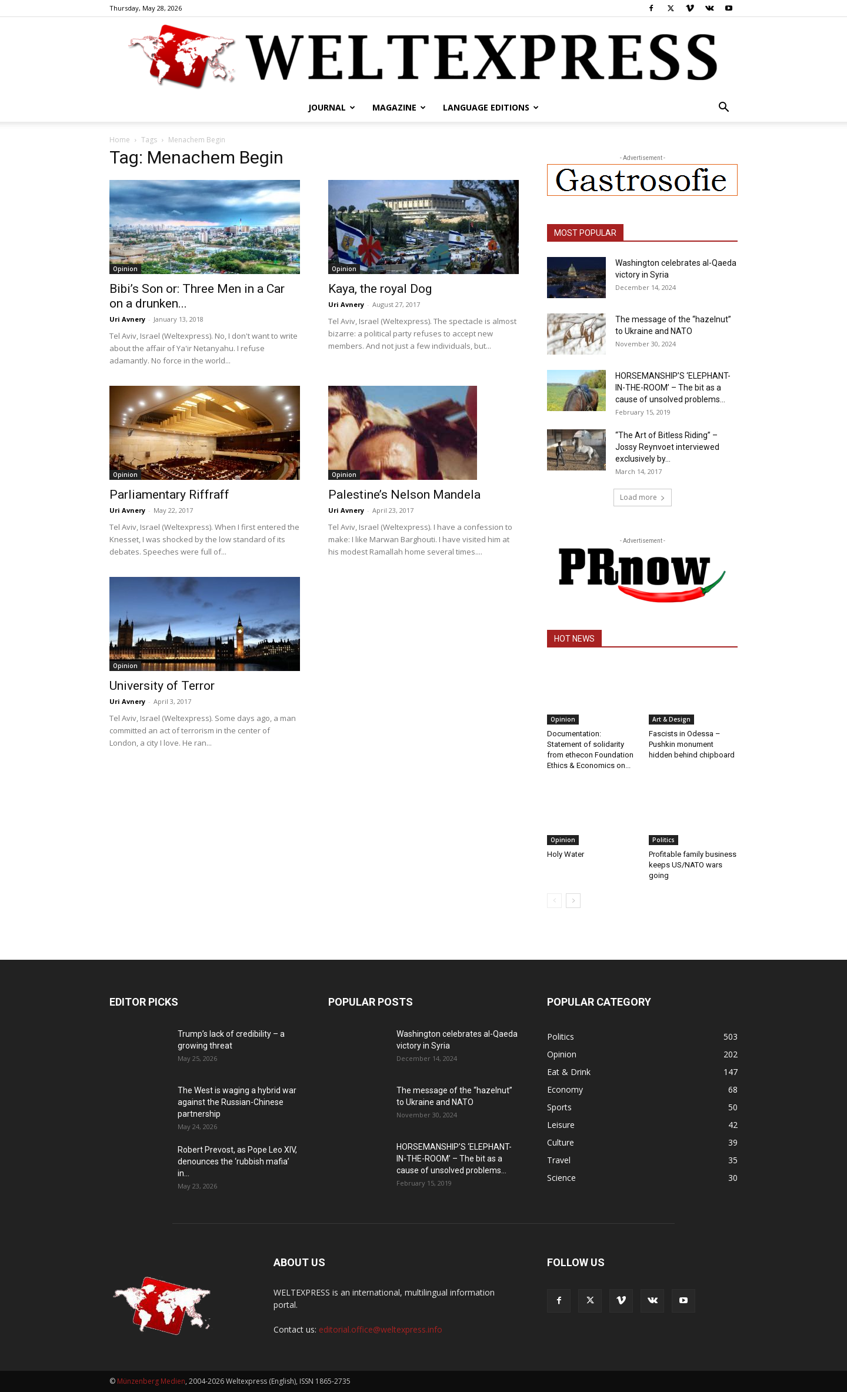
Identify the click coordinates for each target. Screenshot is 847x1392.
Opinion (125, 269)
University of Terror (162, 686)
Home (119, 140)
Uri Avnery (127, 319)
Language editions (491, 107)
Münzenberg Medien (151, 1381)
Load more (642, 497)
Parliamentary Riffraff (169, 495)
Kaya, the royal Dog (380, 289)
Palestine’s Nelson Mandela (404, 495)
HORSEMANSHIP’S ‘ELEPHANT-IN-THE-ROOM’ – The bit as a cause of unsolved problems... (673, 387)
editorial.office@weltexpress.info (380, 1329)
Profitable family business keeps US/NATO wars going (692, 865)
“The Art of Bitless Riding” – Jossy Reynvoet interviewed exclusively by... (667, 446)
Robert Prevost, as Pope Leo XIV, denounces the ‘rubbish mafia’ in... (237, 1161)
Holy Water (565, 854)
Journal (331, 107)
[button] (723, 108)
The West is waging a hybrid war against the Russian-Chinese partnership (237, 1102)
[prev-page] (554, 900)
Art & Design (671, 719)
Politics (663, 840)
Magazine (399, 107)
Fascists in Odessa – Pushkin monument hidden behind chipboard (692, 744)
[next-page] (573, 900)
